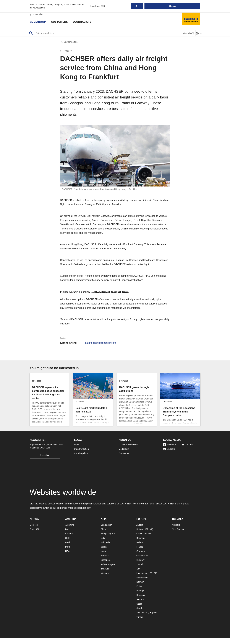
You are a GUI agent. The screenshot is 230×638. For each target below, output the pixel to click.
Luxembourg (142, 573)
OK (137, 6)
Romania (140, 595)
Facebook (169, 444)
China (103, 529)
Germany (140, 551)
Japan (104, 547)
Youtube (187, 444)
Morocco (34, 525)
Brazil (68, 529)
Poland (139, 586)
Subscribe (44, 455)
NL (151, 529)
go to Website (37, 14)
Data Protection (81, 449)
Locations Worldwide (128, 444)
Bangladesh (106, 525)
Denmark (140, 538)
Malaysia (105, 555)
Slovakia (140, 599)
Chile (67, 538)
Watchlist (188, 33)
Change (172, 6)
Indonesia (105, 542)
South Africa (35, 529)
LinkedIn (169, 449)
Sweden (140, 608)
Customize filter (69, 42)
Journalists (82, 22)
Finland (139, 542)
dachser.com (84, 508)
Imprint (77, 444)
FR (146, 529)
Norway (140, 582)
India (103, 538)
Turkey (139, 617)
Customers (59, 22)
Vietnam (105, 573)
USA (67, 551)
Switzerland (141, 612)
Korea (103, 551)
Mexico (68, 542)
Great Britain (142, 555)
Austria (139, 525)
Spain (139, 604)
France (139, 547)
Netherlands (142, 577)
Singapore (105, 560)
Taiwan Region (108, 564)
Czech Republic (143, 533)
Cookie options (81, 453)
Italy (138, 569)
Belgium (140, 529)
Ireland (139, 564)
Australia (176, 525)
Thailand (105, 569)
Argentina (69, 525)
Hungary (140, 560)
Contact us (124, 453)
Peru (67, 547)
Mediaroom (38, 22)
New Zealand (178, 529)
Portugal (140, 590)
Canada (69, 533)
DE (155, 573)
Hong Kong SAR (108, 533)
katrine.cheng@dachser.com (100, 343)
